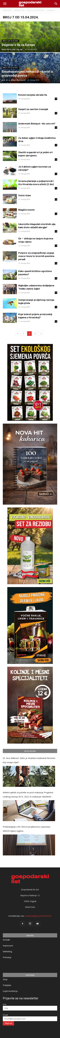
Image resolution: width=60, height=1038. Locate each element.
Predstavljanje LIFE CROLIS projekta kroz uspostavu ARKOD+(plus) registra (26, 828)
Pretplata (7, 985)
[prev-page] (17, 333)
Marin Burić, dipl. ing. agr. (12, 49)
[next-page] (41, 333)
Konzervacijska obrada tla (32, 94)
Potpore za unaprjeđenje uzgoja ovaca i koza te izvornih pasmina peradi (36, 256)
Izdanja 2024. (19, 10)
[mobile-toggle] (4, 4)
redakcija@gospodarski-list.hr (38, 916)
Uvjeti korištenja (10, 991)
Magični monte (26, 209)
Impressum (8, 945)
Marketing (7, 951)
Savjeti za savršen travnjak (33, 109)
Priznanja (7, 957)
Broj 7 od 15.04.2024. (35, 10)
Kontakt (6, 939)
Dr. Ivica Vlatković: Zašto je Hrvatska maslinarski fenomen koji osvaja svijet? (29, 760)
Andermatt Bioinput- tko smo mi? (36, 123)
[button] (56, 4)
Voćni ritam (24, 195)
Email (5, 1015)
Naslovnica (7, 10)
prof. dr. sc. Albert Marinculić (14, 80)
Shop (5, 979)
